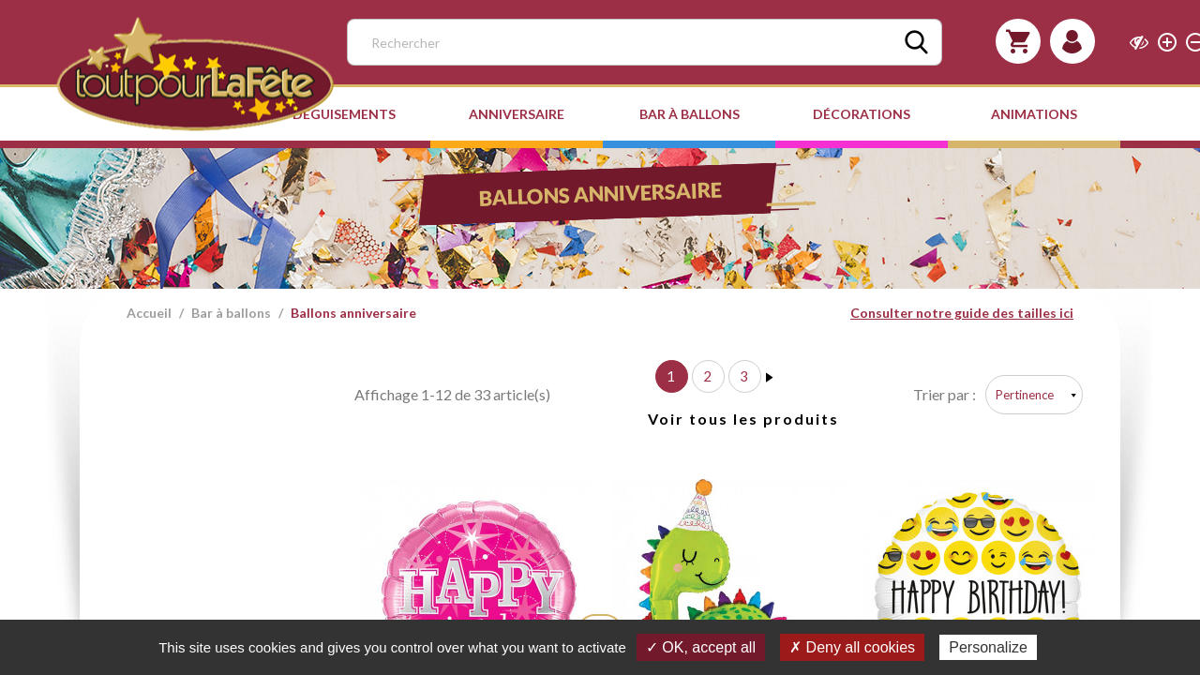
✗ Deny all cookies (852, 647)
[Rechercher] (644, 42)
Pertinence (1025, 394)
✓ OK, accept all (701, 647)
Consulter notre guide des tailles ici (961, 313)
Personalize (988, 647)
